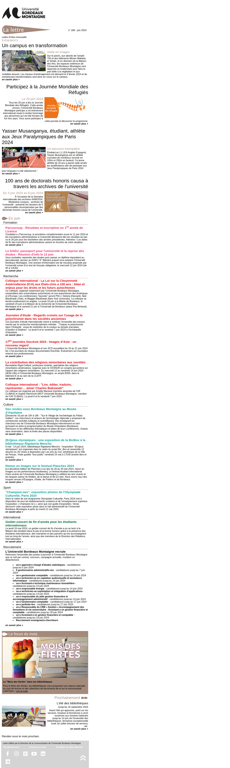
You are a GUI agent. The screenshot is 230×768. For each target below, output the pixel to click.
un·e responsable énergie (30, 588)
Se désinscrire (11, 747)
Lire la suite (22, 691)
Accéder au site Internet (69, 747)
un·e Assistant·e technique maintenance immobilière (45, 583)
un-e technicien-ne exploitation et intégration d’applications (49, 591)
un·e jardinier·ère (25, 604)
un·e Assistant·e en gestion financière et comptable (44, 615)
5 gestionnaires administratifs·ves (35, 570)
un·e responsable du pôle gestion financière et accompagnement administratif (40, 597)
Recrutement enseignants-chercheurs (37, 620)
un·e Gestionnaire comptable (32, 602)
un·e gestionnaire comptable (32, 575)
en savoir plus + (11, 79)
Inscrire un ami (37, 747)
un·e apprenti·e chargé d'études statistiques (40, 565)
